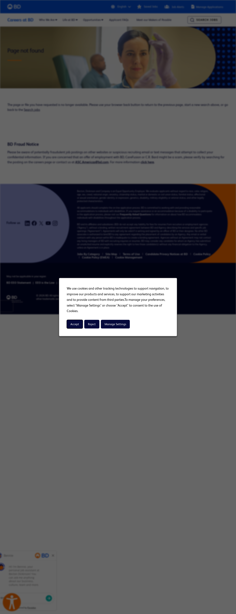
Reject (92, 324)
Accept (74, 324)
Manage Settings (115, 324)
